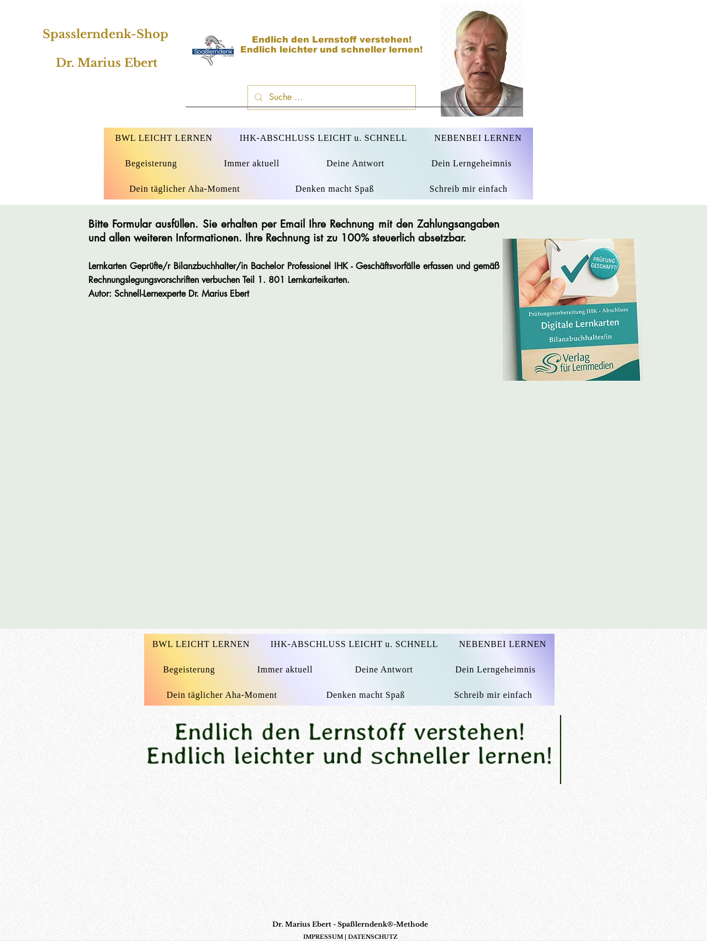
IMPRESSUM (323, 936)
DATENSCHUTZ (373, 936)
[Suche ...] (330, 97)
